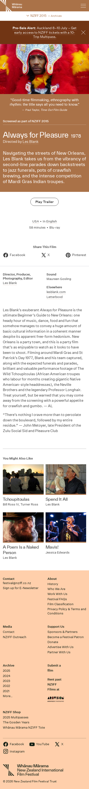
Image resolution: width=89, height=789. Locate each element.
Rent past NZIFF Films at (54, 684)
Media (7, 627)
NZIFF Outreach (14, 637)
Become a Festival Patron (65, 637)
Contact (8, 579)
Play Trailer (44, 202)
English (51, 221)
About (52, 579)
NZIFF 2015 (40, 121)
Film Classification (60, 604)
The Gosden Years (16, 722)
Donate (52, 642)
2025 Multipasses (15, 717)
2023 (6, 681)
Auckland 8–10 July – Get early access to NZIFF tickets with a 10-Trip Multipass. (44, 32)
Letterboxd (55, 297)
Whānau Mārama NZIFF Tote (24, 728)
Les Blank (30, 141)
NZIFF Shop (12, 712)
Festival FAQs (57, 599)
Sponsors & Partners (62, 632)
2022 (6, 686)
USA (35, 221)
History (52, 584)
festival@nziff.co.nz (17, 583)
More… (8, 696)
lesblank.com (56, 292)
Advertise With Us (60, 647)
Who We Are (56, 589)
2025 (6, 671)
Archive (8, 665)
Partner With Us (58, 652)
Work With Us (57, 594)
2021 (6, 691)
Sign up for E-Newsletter (20, 588)
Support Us (55, 627)
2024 (6, 676)
